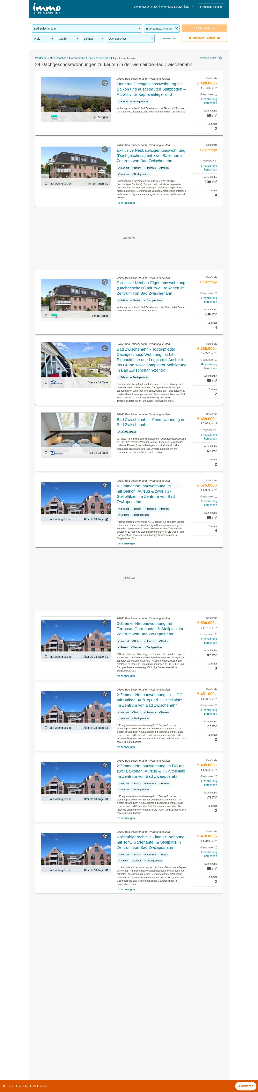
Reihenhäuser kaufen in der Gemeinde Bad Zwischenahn (71, 1063)
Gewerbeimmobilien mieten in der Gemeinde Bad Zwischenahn (76, 1029)
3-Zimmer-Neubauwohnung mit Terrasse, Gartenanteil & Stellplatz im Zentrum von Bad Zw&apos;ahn (150, 628)
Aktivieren (245, 1086)
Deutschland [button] (183, 6)
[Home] (47, 9)
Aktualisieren (204, 28)
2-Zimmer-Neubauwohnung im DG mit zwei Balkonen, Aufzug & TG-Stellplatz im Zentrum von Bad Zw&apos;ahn (151, 771)
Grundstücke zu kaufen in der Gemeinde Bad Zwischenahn (73, 1020)
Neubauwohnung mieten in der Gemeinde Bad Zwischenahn (74, 1054)
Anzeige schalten (211, 6)
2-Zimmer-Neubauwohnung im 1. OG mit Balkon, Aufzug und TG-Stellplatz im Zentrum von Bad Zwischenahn (150, 700)
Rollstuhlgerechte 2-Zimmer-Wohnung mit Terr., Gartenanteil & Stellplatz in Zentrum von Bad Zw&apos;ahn (151, 842)
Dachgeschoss (131, 38)
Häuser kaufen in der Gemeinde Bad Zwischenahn (67, 1012)
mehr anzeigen (126, 202)
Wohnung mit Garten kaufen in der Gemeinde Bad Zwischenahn (76, 1037)
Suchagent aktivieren (204, 37)
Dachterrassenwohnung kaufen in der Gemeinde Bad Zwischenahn (78, 1046)
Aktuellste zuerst (209, 57)
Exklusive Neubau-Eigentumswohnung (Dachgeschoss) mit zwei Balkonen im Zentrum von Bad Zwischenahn (151, 155)
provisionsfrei (168, 38)
